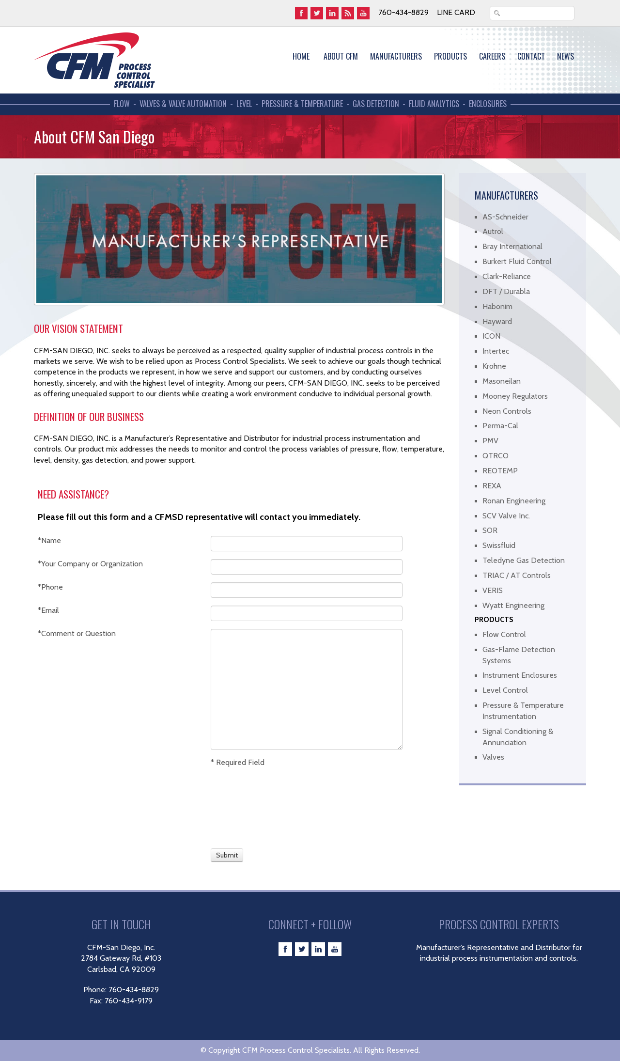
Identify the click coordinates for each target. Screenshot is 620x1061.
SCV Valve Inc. (506, 515)
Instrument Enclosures (519, 675)
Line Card (456, 12)
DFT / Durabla (506, 291)
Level (244, 103)
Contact (531, 56)
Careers (492, 56)
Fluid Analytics (434, 103)
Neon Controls (506, 411)
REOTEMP (500, 470)
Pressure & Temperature (302, 103)
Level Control (505, 690)
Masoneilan (501, 381)
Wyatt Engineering (513, 605)
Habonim (497, 306)
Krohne (494, 366)
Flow (122, 103)
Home (301, 56)
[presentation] (246, 807)
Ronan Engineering (513, 500)
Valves (493, 757)
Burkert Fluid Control (517, 261)
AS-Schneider (505, 216)
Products (450, 56)
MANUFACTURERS (396, 56)
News (565, 56)
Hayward (497, 321)
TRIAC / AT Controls (516, 575)
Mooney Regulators (515, 396)
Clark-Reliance (506, 276)
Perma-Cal (500, 425)
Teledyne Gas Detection (523, 560)
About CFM (341, 56)
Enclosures (488, 103)
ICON (491, 336)
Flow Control (504, 634)
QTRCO (495, 455)
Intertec (495, 351)
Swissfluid (498, 545)
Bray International (512, 246)
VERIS (492, 590)
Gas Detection (376, 103)
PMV (490, 440)
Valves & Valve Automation (183, 103)
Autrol (492, 231)
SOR (489, 530)
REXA (491, 485)
